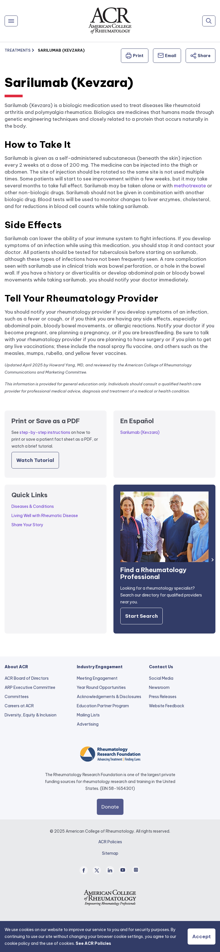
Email (167, 56)
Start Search (141, 616)
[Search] (208, 20)
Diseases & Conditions (32, 506)
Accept (201, 936)
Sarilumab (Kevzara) (140, 432)
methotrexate (190, 185)
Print (135, 56)
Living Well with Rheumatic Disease (44, 515)
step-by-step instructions (44, 432)
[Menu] (11, 20)
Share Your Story (27, 524)
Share (200, 56)
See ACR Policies (93, 943)
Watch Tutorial (35, 460)
